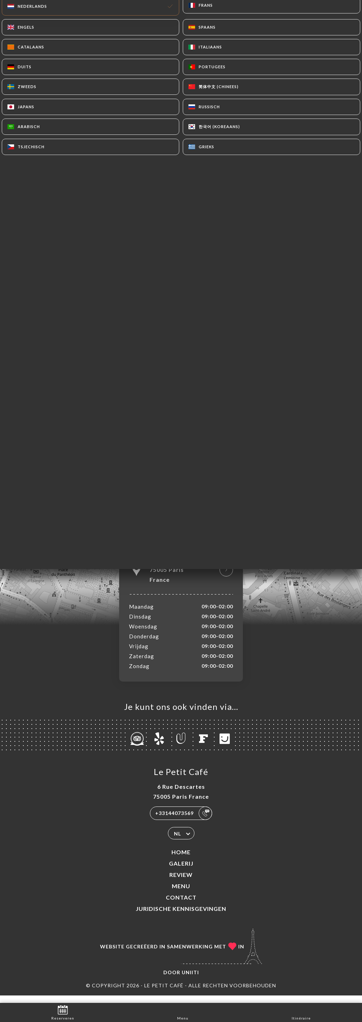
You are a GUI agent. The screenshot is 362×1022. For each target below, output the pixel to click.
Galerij (181, 870)
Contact (181, 904)
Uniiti (190, 980)
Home (181, 859)
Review (181, 882)
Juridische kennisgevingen (181, 916)
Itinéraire (301, 1012)
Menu (181, 893)
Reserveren (62, 1012)
